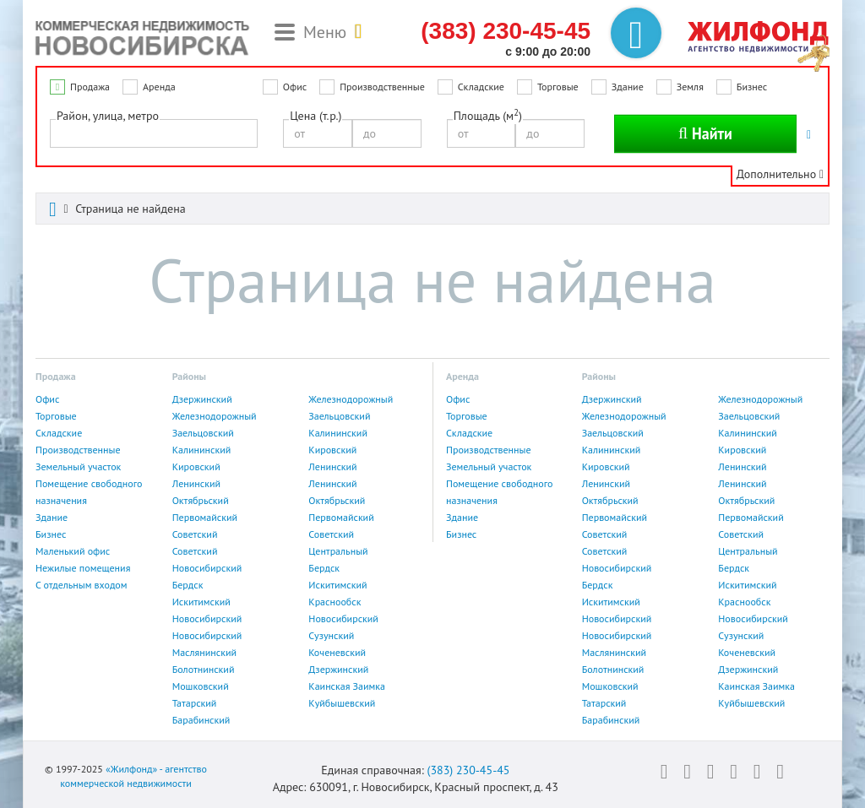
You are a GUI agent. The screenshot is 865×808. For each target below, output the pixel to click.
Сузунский (331, 635)
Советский (195, 534)
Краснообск (334, 601)
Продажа (90, 86)
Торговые (558, 86)
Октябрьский (200, 500)
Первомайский (204, 517)
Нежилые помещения (82, 567)
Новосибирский (207, 567)
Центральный (337, 551)
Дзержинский (202, 399)
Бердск (324, 567)
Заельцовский (339, 415)
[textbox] (59, 132)
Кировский (332, 449)
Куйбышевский (341, 703)
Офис (295, 86)
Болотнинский (203, 669)
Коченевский (337, 652)
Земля (690, 86)
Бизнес (752, 86)
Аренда (159, 86)
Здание (628, 86)
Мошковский (200, 686)
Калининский (337, 432)
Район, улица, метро (108, 115)
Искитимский (337, 584)
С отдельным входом (81, 584)
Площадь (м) (488, 115)
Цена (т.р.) (315, 115)
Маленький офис (72, 551)
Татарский (194, 703)
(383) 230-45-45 (468, 770)
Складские (481, 86)
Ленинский (332, 466)
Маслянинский (204, 652)
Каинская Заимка (346, 686)
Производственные (382, 86)
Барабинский (201, 719)
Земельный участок (78, 466)
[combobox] (154, 133)
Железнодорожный (350, 399)
